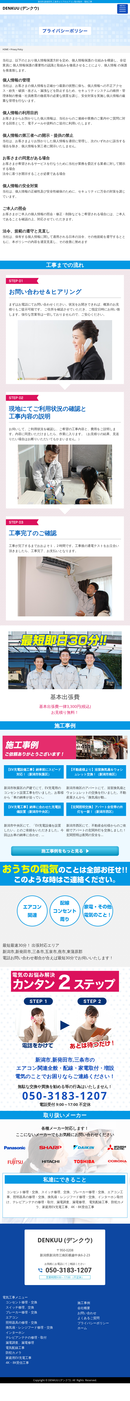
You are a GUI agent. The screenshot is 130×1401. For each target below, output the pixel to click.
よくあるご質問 (88, 1318)
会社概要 (83, 1308)
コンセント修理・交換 (21, 1302)
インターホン (15, 1332)
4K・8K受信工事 (17, 1362)
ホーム (82, 1328)
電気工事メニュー (15, 1297)
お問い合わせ (86, 1313)
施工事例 (83, 1303)
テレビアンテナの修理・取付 (26, 1337)
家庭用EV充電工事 (18, 1358)
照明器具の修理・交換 (21, 1322)
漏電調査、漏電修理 (20, 1342)
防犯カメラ (13, 1352)
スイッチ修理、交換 (20, 1307)
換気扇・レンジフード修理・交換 (29, 1327)
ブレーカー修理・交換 (21, 1312)
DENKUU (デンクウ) (59, 1380)
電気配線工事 (15, 1347)
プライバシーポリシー (93, 1323)
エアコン (12, 1317)
